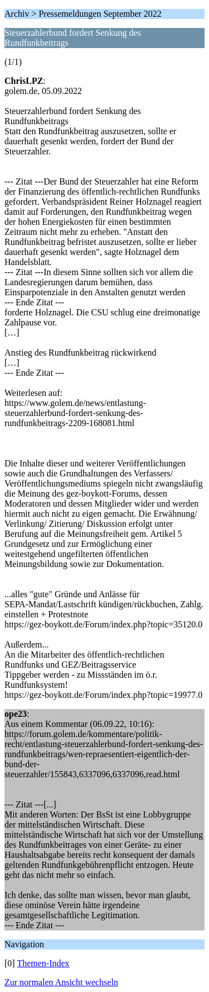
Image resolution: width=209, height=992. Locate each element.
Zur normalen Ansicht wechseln (61, 982)
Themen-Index (43, 963)
